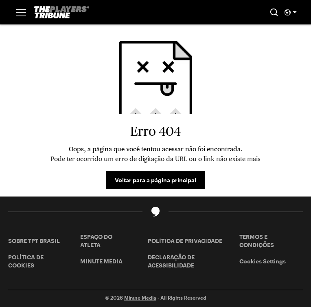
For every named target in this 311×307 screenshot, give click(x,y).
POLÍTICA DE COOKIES (26, 261)
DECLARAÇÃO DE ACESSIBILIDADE (171, 261)
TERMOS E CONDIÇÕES (256, 240)
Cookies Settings (262, 261)
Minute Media (140, 297)
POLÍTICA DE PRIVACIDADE (185, 240)
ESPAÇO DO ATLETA (96, 240)
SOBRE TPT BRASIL (34, 240)
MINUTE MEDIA (101, 261)
